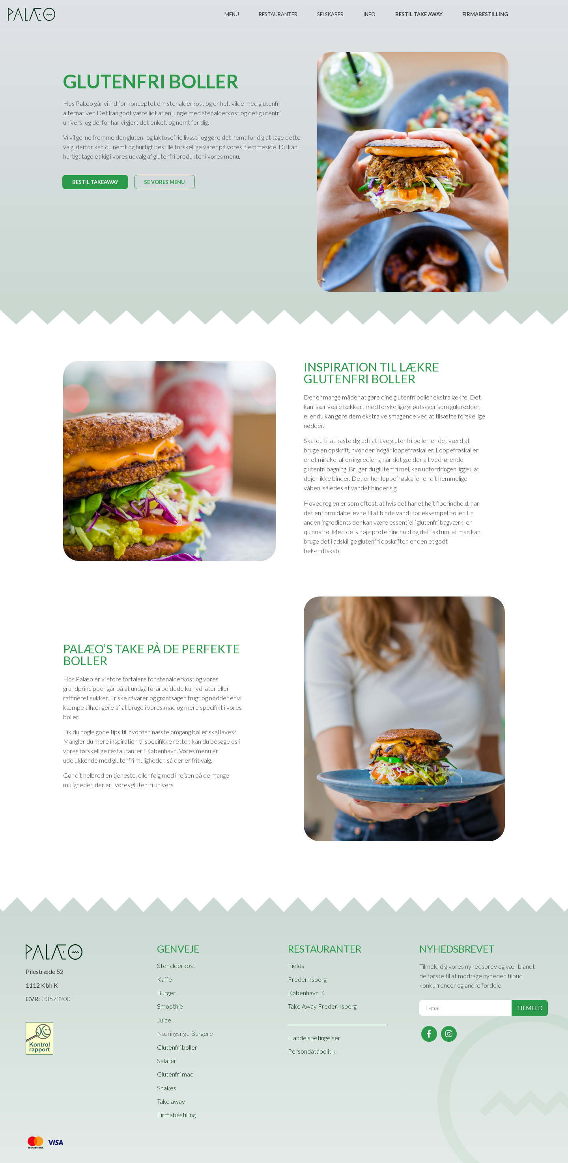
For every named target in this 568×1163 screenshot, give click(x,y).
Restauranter (278, 14)
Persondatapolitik (312, 1051)
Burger (166, 992)
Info (369, 14)
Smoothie (170, 1006)
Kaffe (164, 979)
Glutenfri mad (175, 1074)
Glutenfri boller (177, 1047)
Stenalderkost (176, 965)
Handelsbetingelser (314, 1037)
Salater (166, 1060)
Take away (171, 1101)
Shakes (166, 1088)
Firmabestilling (176, 1114)
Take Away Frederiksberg (322, 1006)
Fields (296, 965)
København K (306, 992)
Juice (164, 1020)
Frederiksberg (307, 979)
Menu (231, 14)
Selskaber (330, 14)
